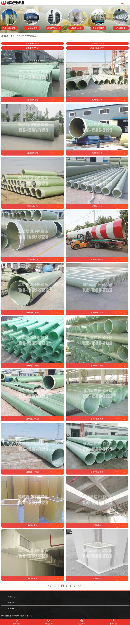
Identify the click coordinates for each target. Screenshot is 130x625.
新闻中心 (11, 608)
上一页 (56, 586)
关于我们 (11, 602)
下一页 (72, 586)
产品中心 (11, 597)
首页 (12, 36)
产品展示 (20, 36)
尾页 (79, 586)
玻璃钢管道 (31, 36)
